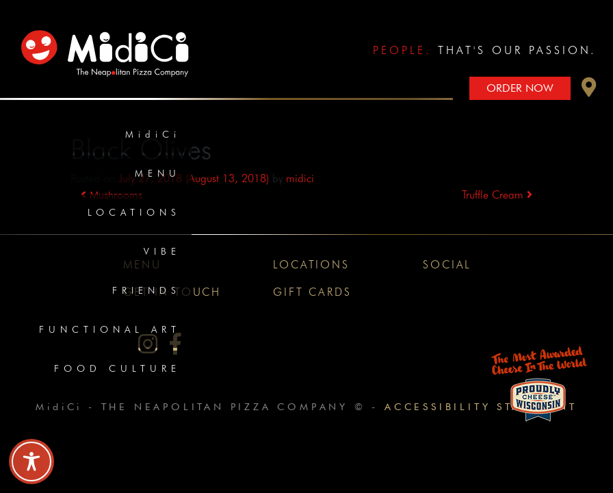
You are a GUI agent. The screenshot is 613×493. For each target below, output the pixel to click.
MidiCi (153, 134)
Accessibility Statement (480, 406)
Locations (134, 212)
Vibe (162, 251)
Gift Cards (312, 292)
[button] (589, 90)
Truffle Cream (497, 194)
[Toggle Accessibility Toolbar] (31, 461)
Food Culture (117, 368)
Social (447, 264)
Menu (158, 173)
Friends (146, 290)
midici (300, 178)
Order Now (519, 87)
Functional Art (110, 329)
